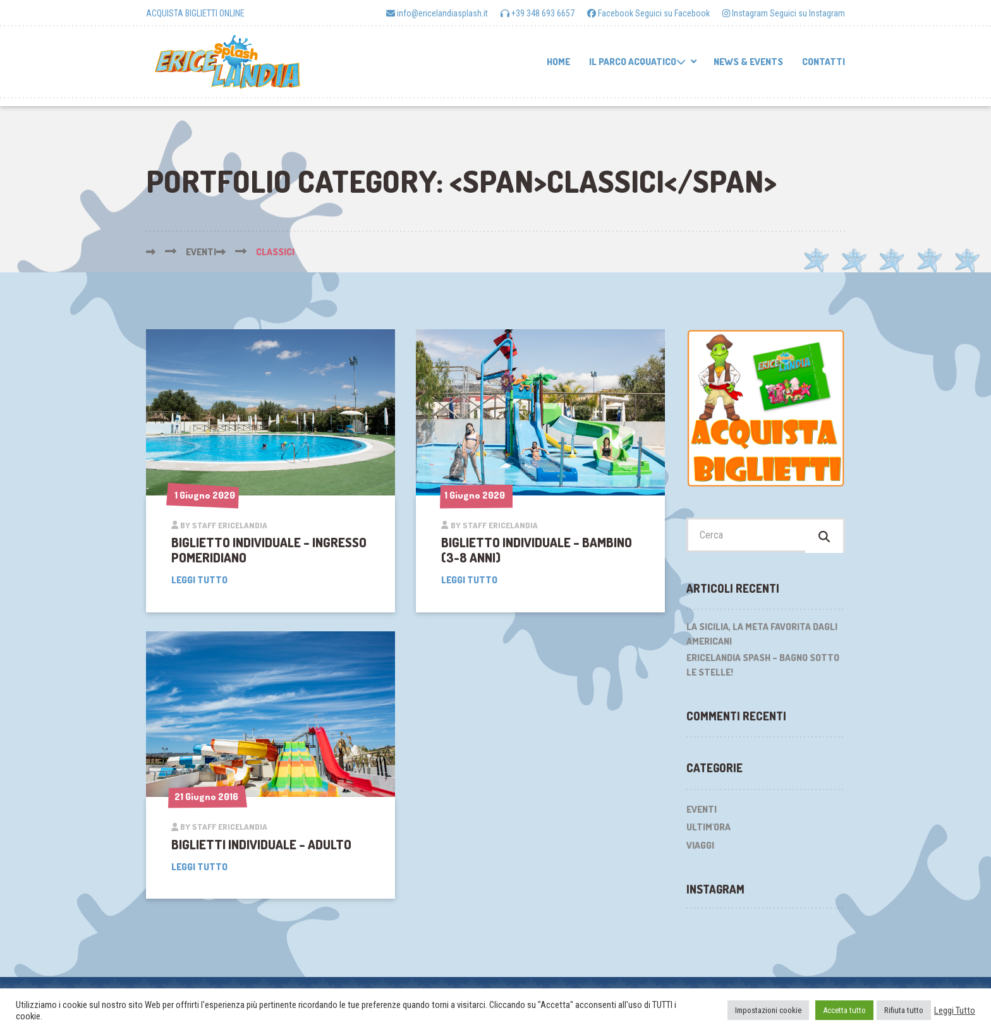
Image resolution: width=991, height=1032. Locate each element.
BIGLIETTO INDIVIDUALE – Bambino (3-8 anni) (536, 550)
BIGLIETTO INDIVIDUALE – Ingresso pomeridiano (269, 550)
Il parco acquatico (637, 62)
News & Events (748, 62)
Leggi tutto (199, 580)
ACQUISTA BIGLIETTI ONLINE (195, 13)
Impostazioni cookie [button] (768, 1010)
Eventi (701, 812)
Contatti (823, 62)
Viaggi (700, 848)
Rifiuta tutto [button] (903, 1010)
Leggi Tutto (954, 1010)
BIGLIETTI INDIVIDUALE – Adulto (261, 844)
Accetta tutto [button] (844, 1010)
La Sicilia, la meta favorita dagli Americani (761, 637)
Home (558, 62)
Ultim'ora (708, 831)
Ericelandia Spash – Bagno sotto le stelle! (762, 668)
